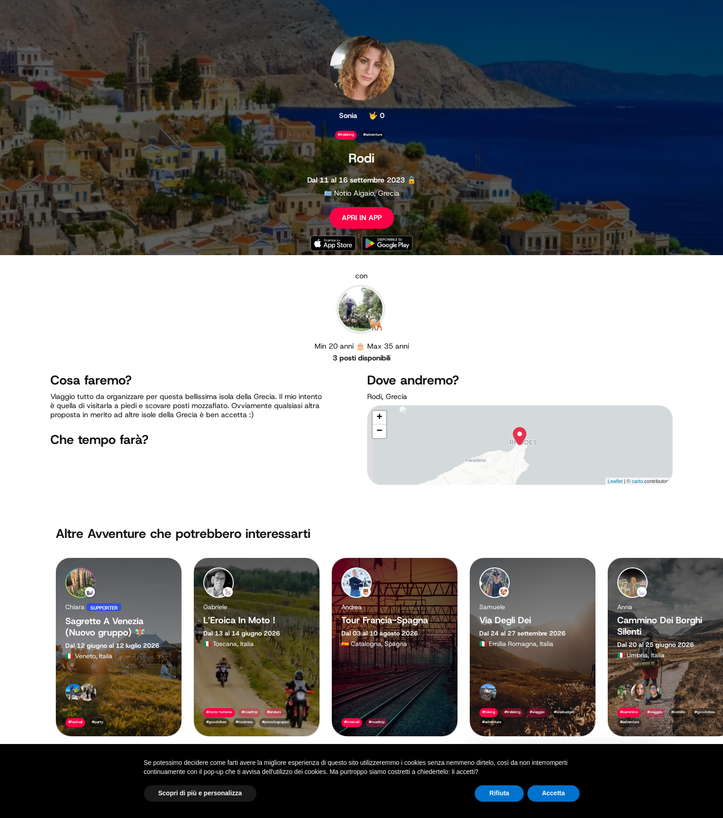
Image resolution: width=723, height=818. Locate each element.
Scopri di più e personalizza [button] (200, 793)
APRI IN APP (362, 217)
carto (637, 481)
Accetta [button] (553, 793)
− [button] (379, 431)
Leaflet (615, 481)
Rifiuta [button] (499, 793)
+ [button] (379, 417)
